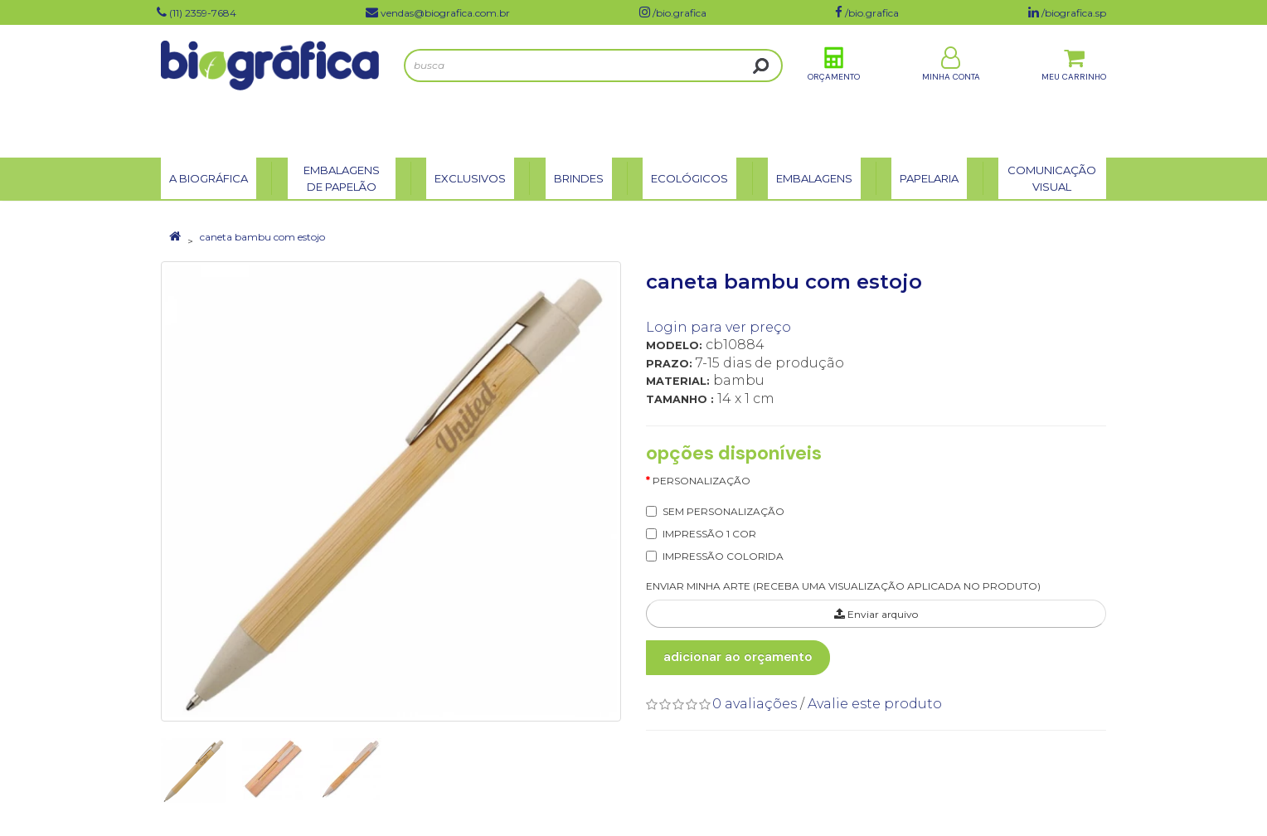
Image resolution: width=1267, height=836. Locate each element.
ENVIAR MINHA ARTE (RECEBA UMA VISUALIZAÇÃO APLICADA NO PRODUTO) (843, 586)
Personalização (701, 480)
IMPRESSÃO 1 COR (709, 533)
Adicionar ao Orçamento (738, 657)
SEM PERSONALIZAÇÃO (723, 511)
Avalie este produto (875, 704)
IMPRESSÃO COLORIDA (723, 556)
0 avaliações (754, 704)
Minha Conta (951, 90)
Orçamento (834, 90)
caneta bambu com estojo (262, 237)
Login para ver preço (718, 327)
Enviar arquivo (876, 614)
